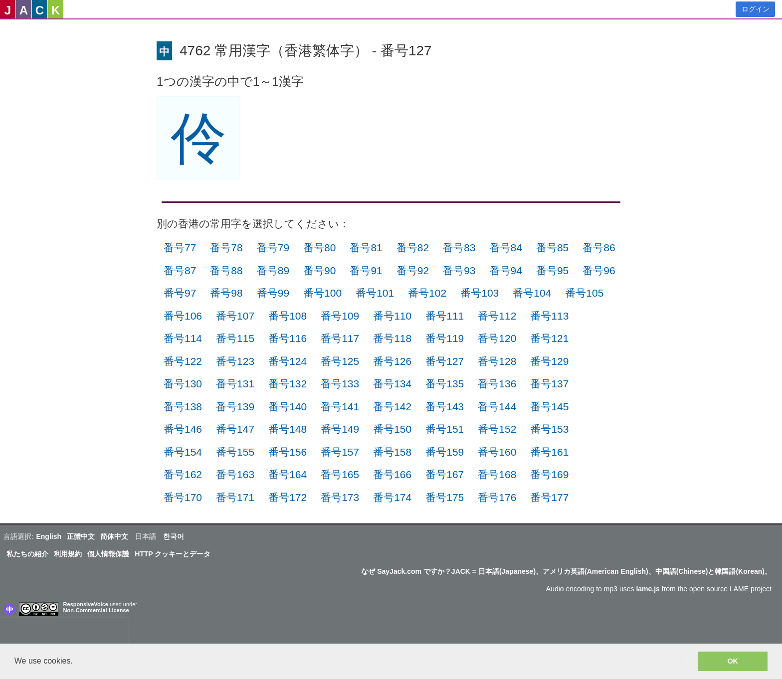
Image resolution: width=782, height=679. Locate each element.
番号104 (532, 293)
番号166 (392, 474)
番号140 (287, 406)
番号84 (506, 247)
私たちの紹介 (27, 554)
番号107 (235, 316)
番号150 (392, 429)
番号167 (444, 474)
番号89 (273, 270)
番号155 (235, 452)
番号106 (183, 316)
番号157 (340, 452)
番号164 (287, 474)
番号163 (235, 474)
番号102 (427, 293)
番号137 (549, 383)
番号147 (235, 429)
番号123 (235, 361)
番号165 (340, 474)
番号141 (340, 406)
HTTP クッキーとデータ (172, 554)
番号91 (366, 270)
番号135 (444, 383)
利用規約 (68, 554)
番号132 (287, 383)
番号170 (183, 497)
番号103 (479, 293)
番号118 (392, 338)
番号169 (549, 474)
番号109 (340, 316)
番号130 (183, 383)
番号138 (183, 406)
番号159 (444, 452)
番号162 (183, 474)
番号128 (497, 361)
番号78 (226, 247)
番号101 (375, 293)
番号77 (180, 247)
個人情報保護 (108, 554)
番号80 (319, 247)
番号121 (549, 338)
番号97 (180, 293)
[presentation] (64, 633)
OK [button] (732, 661)
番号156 (287, 452)
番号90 (319, 270)
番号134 (392, 383)
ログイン (756, 9)
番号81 (366, 247)
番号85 (552, 247)
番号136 (497, 383)
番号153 (549, 429)
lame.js (647, 589)
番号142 (392, 406)
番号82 (412, 247)
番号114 (183, 338)
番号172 (287, 497)
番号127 (444, 361)
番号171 (235, 497)
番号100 (322, 293)
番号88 (226, 270)
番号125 (340, 361)
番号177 (549, 497)
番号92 (412, 270)
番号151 (444, 429)
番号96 (599, 270)
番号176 (497, 497)
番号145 (549, 406)
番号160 (497, 452)
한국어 (173, 536)
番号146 (183, 429)
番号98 (226, 293)
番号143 (444, 406)
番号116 (287, 338)
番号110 (392, 316)
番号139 (235, 406)
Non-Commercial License (96, 610)
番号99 (273, 293)
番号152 (497, 429)
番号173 (340, 497)
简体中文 (114, 536)
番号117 (340, 338)
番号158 (392, 452)
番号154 (183, 452)
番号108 (287, 316)
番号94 (506, 270)
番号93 (459, 270)
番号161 (549, 452)
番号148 (287, 429)
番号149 (340, 429)
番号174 (392, 497)
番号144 (497, 406)
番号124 (287, 361)
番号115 (235, 338)
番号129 (549, 361)
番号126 (392, 361)
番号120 (497, 338)
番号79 (273, 247)
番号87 (180, 270)
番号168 (497, 474)
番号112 (497, 316)
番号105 (584, 293)
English (48, 536)
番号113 (549, 316)
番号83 (459, 247)
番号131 (235, 383)
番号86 (599, 247)
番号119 (444, 338)
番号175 (444, 497)
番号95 (552, 270)
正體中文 (81, 536)
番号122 (183, 361)
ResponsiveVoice (85, 604)
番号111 (444, 316)
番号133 (340, 383)
